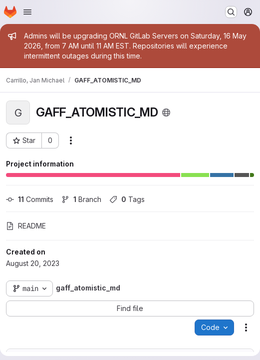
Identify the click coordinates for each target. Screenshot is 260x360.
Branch (81, 199)
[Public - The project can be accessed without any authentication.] (166, 112)
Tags (127, 199)
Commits (29, 199)
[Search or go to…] (231, 12)
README (26, 226)
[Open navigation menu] (27, 12)
